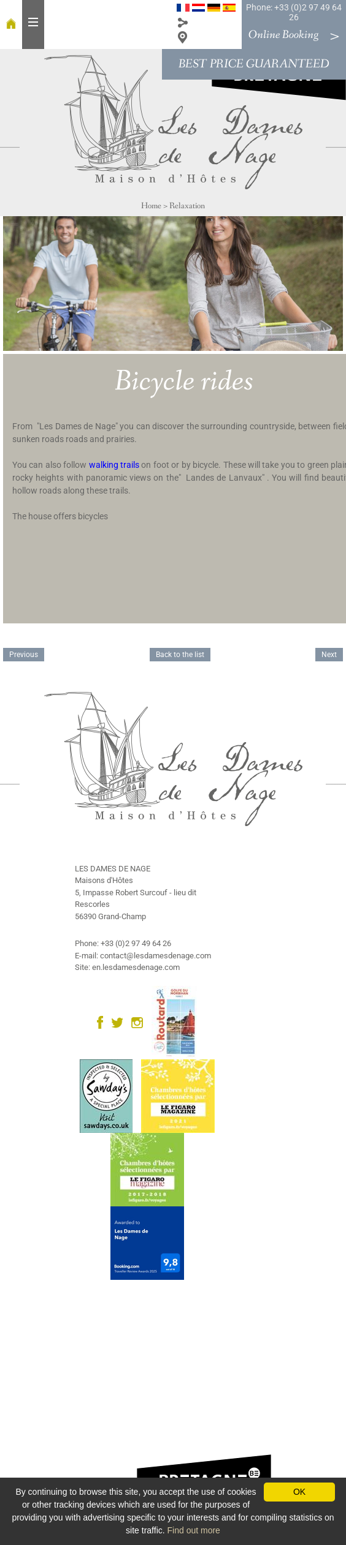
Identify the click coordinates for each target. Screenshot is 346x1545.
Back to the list (180, 654)
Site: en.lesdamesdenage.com (127, 967)
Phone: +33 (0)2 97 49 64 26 (294, 12)
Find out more (193, 1530)
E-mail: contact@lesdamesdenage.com (143, 955)
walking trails (114, 465)
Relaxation (187, 205)
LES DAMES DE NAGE (112, 868)
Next (329, 654)
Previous (23, 654)
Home (151, 205)
